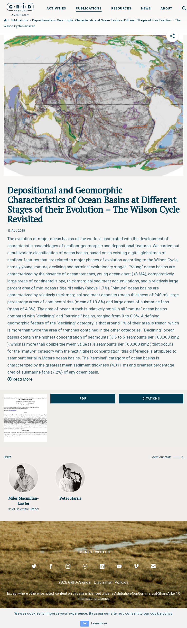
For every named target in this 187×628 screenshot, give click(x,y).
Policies (121, 582)
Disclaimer (103, 582)
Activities (56, 8)
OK (84, 623)
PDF (83, 398)
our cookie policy (158, 613)
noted (49, 593)
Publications (89, 8)
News (146, 8)
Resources (121, 8)
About (166, 8)
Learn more (99, 623)
